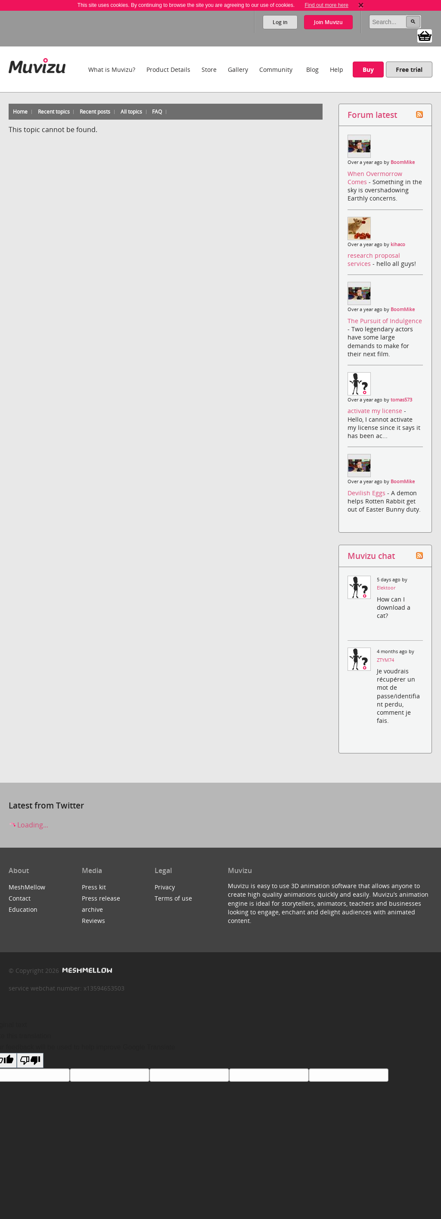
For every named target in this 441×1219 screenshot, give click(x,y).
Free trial (409, 69)
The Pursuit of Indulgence (385, 321)
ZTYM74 (385, 660)
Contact (20, 898)
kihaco (398, 244)
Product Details (168, 69)
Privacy (165, 887)
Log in (280, 22)
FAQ (157, 111)
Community (275, 69)
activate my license (376, 411)
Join (328, 22)
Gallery (238, 69)
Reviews (93, 921)
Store (209, 69)
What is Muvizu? (111, 69)
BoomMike (403, 162)
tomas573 (401, 400)
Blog (312, 69)
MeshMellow (27, 887)
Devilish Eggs (367, 493)
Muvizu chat (371, 555)
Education (23, 909)
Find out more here (326, 5)
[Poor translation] (30, 1060)
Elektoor (386, 588)
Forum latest (372, 114)
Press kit (94, 887)
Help (336, 69)
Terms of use (173, 898)
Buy (368, 69)
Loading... (28, 825)
